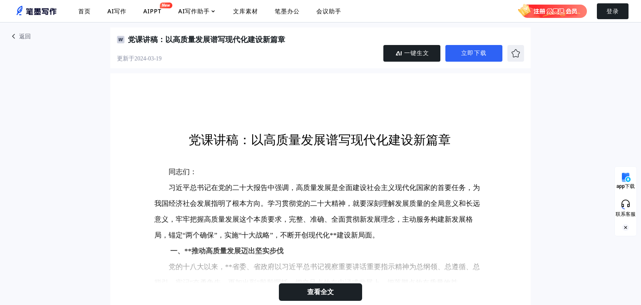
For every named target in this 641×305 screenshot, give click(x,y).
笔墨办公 (287, 11)
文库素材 (245, 11)
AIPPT (152, 8)
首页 (84, 11)
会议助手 (328, 11)
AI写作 (117, 11)
